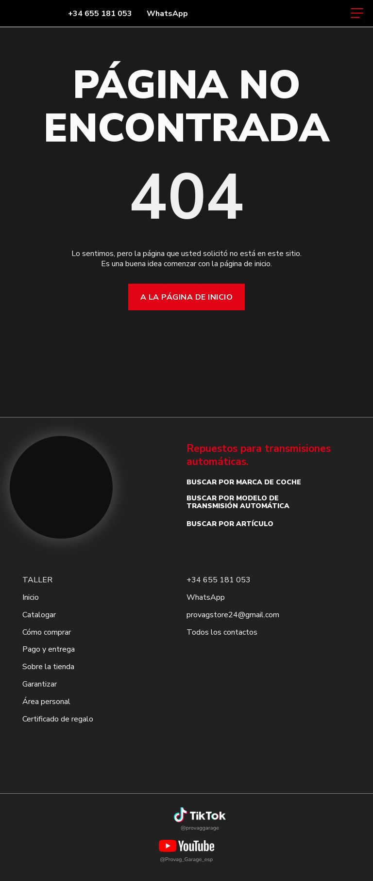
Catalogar (39, 614)
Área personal (46, 701)
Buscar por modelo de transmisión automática (237, 502)
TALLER (37, 580)
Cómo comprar (46, 632)
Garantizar (39, 684)
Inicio (30, 597)
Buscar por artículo (229, 524)
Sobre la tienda (48, 666)
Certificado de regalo (57, 719)
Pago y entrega (48, 649)
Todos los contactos (221, 632)
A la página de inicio (186, 297)
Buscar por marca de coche (243, 482)
